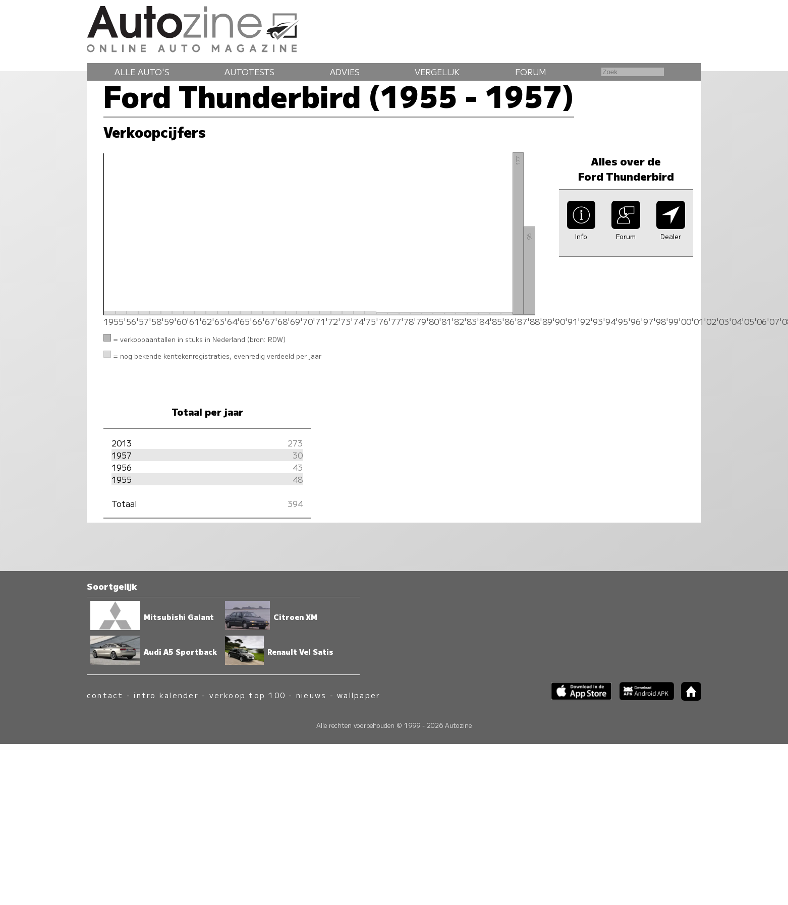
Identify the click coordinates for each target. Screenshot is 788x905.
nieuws (311, 695)
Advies (345, 72)
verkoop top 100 (247, 695)
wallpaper (358, 695)
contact (105, 695)
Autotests (249, 72)
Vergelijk (437, 72)
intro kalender (166, 695)
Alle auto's (142, 72)
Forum (530, 72)
